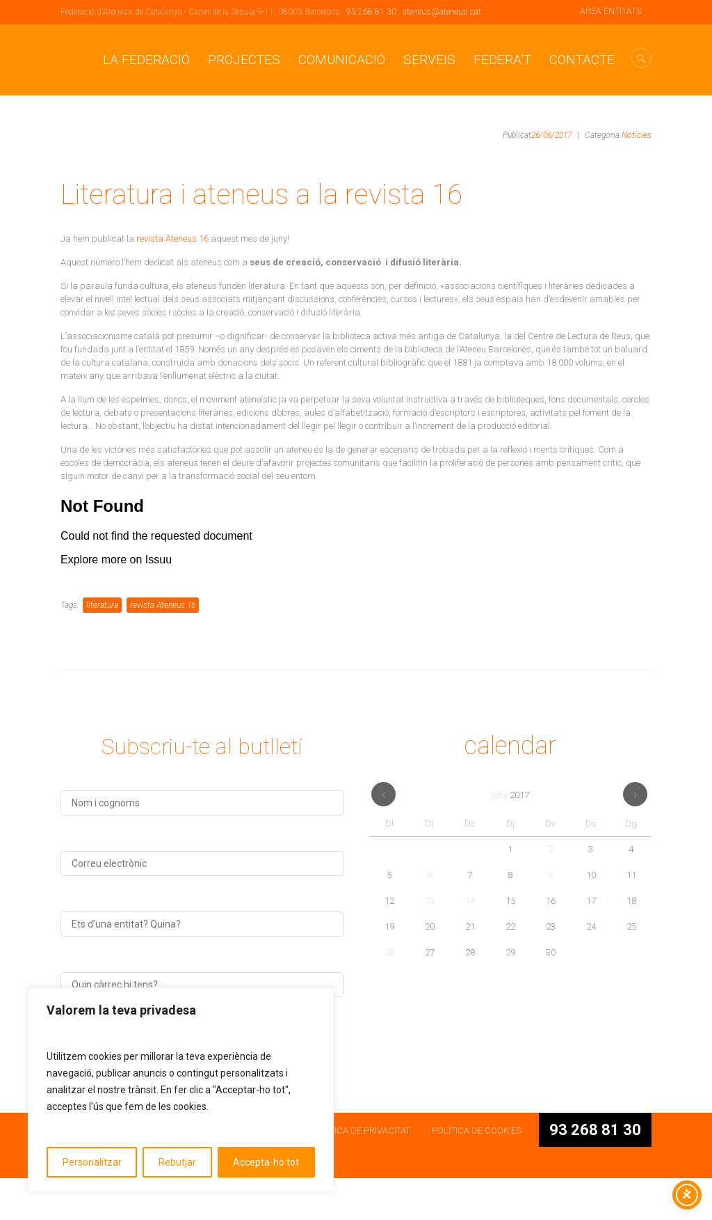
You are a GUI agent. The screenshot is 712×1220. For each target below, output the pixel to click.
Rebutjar (177, 1162)
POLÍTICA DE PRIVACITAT (360, 1172)
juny (510, 836)
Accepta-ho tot (266, 1162)
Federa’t (502, 60)
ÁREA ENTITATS (610, 11)
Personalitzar (92, 1162)
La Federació (146, 60)
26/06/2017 (551, 135)
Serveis (429, 60)
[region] (181, 1089)
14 (470, 942)
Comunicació (341, 60)
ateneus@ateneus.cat (442, 12)
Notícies (637, 135)
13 (430, 942)
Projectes (244, 60)
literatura (102, 647)
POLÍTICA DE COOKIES (476, 1172)
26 (389, 994)
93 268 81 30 (371, 12)
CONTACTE (582, 60)
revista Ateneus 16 (173, 238)
